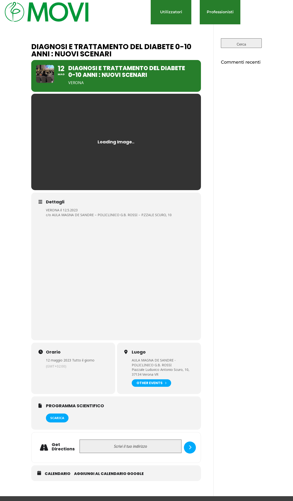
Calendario (57, 473)
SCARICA (57, 418)
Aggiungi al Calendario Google (109, 473)
